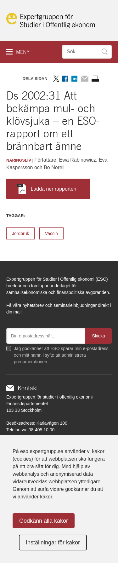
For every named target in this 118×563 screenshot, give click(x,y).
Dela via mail (84, 79)
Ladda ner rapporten (46, 189)
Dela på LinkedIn (74, 79)
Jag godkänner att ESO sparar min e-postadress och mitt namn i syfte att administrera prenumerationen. (61, 355)
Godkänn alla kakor (43, 521)
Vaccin (51, 233)
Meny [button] (23, 52)
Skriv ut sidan (95, 79)
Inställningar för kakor (53, 542)
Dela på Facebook (65, 79)
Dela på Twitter (56, 79)
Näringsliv (18, 160)
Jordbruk (20, 233)
